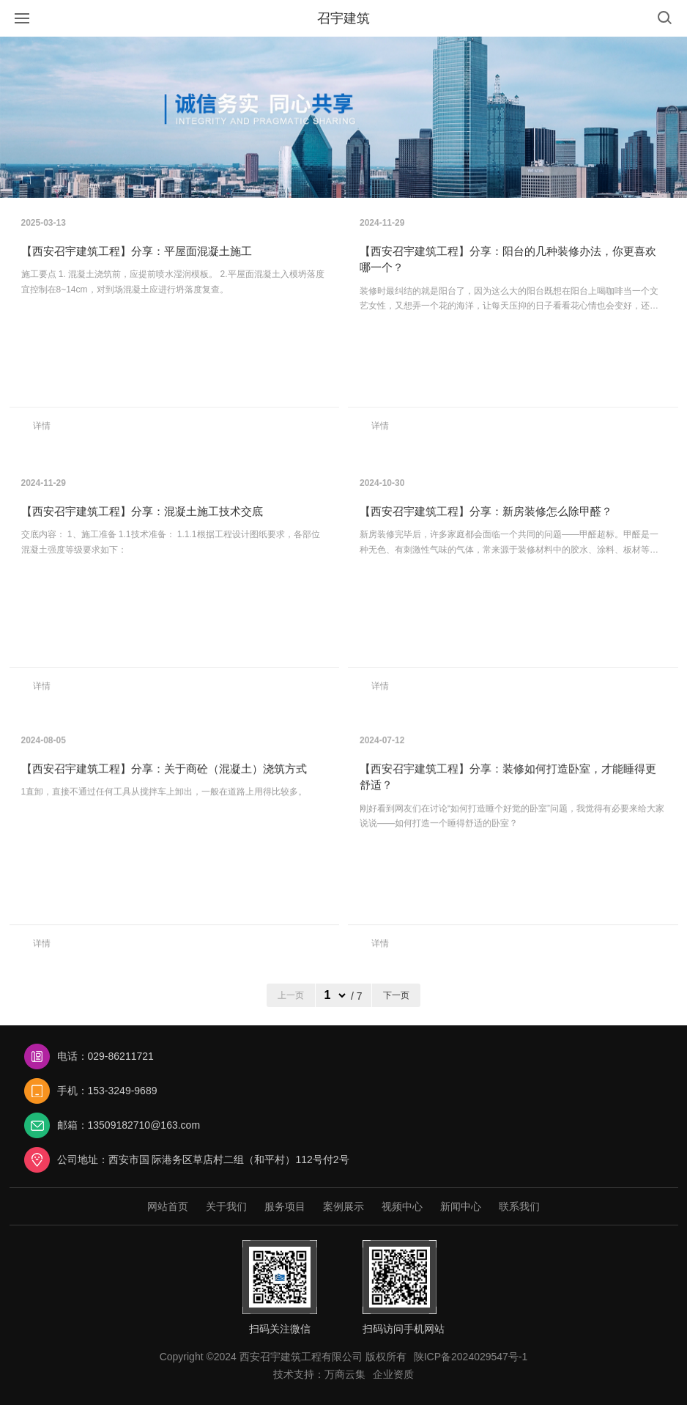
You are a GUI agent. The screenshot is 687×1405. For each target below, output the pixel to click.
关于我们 (226, 1206)
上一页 (291, 995)
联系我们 (519, 1206)
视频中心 (402, 1206)
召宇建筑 (343, 18)
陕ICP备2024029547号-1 (471, 1356)
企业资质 (393, 1374)
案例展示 (343, 1206)
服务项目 (284, 1206)
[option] (343, 117)
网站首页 (167, 1206)
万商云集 (344, 1374)
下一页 (396, 995)
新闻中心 (460, 1206)
